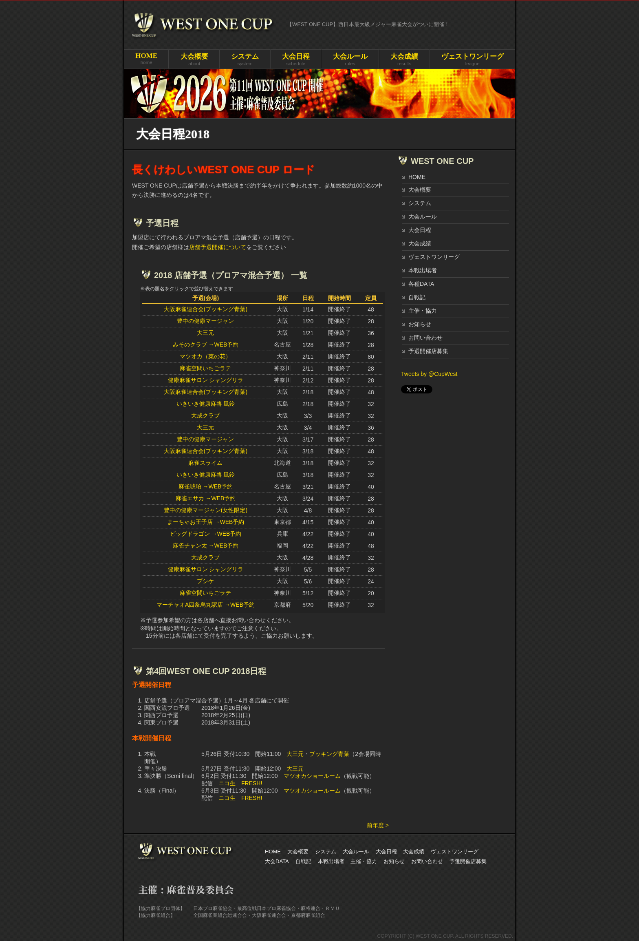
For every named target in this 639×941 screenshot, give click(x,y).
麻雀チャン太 (190, 545)
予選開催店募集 (428, 351)
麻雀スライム (205, 462)
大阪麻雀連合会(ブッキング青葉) (205, 309)
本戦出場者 (422, 270)
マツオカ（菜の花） (205, 356)
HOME (416, 177)
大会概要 (419, 189)
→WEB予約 (223, 344)
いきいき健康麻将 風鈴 (205, 403)
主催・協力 (422, 310)
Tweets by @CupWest (429, 374)
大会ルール (422, 216)
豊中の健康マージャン (205, 321)
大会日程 (419, 230)
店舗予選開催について (217, 247)
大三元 (205, 332)
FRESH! (251, 783)
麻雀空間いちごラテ (205, 368)
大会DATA (277, 861)
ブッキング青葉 (329, 754)
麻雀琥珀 (189, 486)
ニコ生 (227, 783)
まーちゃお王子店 (190, 522)
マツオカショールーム (312, 776)
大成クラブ (205, 415)
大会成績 (419, 243)
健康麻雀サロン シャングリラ (206, 380)
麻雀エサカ (190, 498)
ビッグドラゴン (190, 533)
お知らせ (419, 324)
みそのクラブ (190, 344)
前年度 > (378, 825)
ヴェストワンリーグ (434, 257)
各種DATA (421, 284)
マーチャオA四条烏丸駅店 (189, 604)
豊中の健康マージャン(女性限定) (205, 510)
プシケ (205, 581)
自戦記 (416, 297)
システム (419, 203)
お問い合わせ (425, 337)
